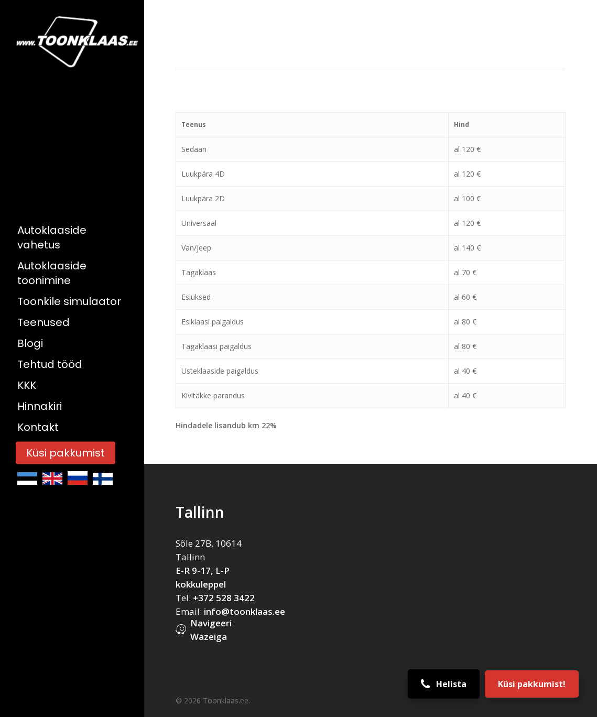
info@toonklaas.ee (244, 611)
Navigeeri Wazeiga (211, 630)
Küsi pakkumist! (532, 684)
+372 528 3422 (224, 598)
